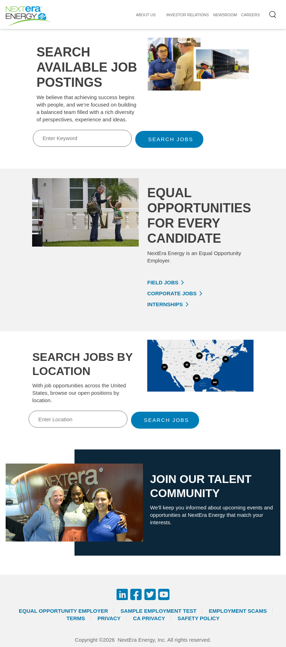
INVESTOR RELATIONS (187, 15)
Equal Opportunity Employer (63, 611)
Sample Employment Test (158, 611)
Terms (75, 618)
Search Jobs (170, 139)
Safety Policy (199, 618)
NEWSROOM (225, 15)
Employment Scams (238, 611)
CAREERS (250, 15)
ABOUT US (146, 15)
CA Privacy (149, 618)
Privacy (109, 618)
